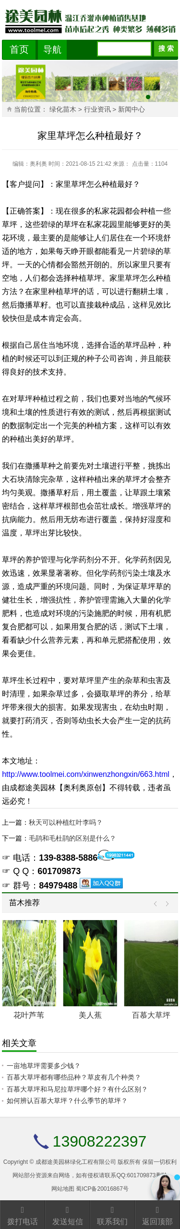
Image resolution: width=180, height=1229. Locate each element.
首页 (19, 49)
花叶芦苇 (28, 1015)
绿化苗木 (62, 109)
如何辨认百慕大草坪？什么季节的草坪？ (67, 1100)
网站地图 (62, 1188)
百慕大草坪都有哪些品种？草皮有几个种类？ (74, 1077)
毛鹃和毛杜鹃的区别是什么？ (72, 838)
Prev (157, 904)
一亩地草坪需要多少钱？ (44, 1066)
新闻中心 (131, 109)
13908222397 (100, 1141)
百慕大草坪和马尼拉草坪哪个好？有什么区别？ (77, 1089)
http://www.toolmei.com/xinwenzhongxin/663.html (85, 774)
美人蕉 (90, 1015)
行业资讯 (97, 109)
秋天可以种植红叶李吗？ (66, 822)
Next (164, 904)
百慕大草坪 (151, 1015)
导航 (52, 50)
